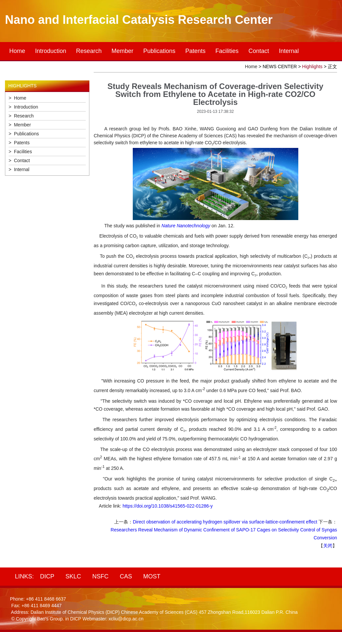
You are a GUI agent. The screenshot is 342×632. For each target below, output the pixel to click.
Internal (289, 51)
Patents (195, 51)
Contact (259, 51)
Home (17, 51)
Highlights (312, 66)
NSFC (100, 576)
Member (122, 51)
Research (89, 51)
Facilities (227, 51)
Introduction (50, 51)
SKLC (73, 576)
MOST (152, 576)
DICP (47, 576)
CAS (126, 576)
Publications (159, 51)
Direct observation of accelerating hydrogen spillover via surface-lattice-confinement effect (225, 521)
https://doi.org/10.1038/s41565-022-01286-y (167, 506)
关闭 (327, 545)
